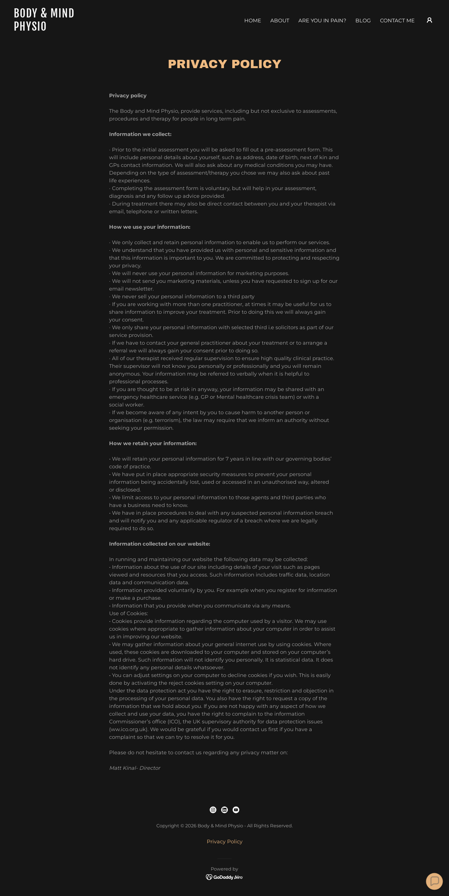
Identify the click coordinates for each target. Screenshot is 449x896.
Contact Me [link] (397, 20)
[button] (429, 20)
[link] (73, 29)
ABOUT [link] (279, 20)
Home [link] (252, 20)
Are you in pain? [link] (322, 20)
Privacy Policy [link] (225, 841)
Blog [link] (363, 20)
